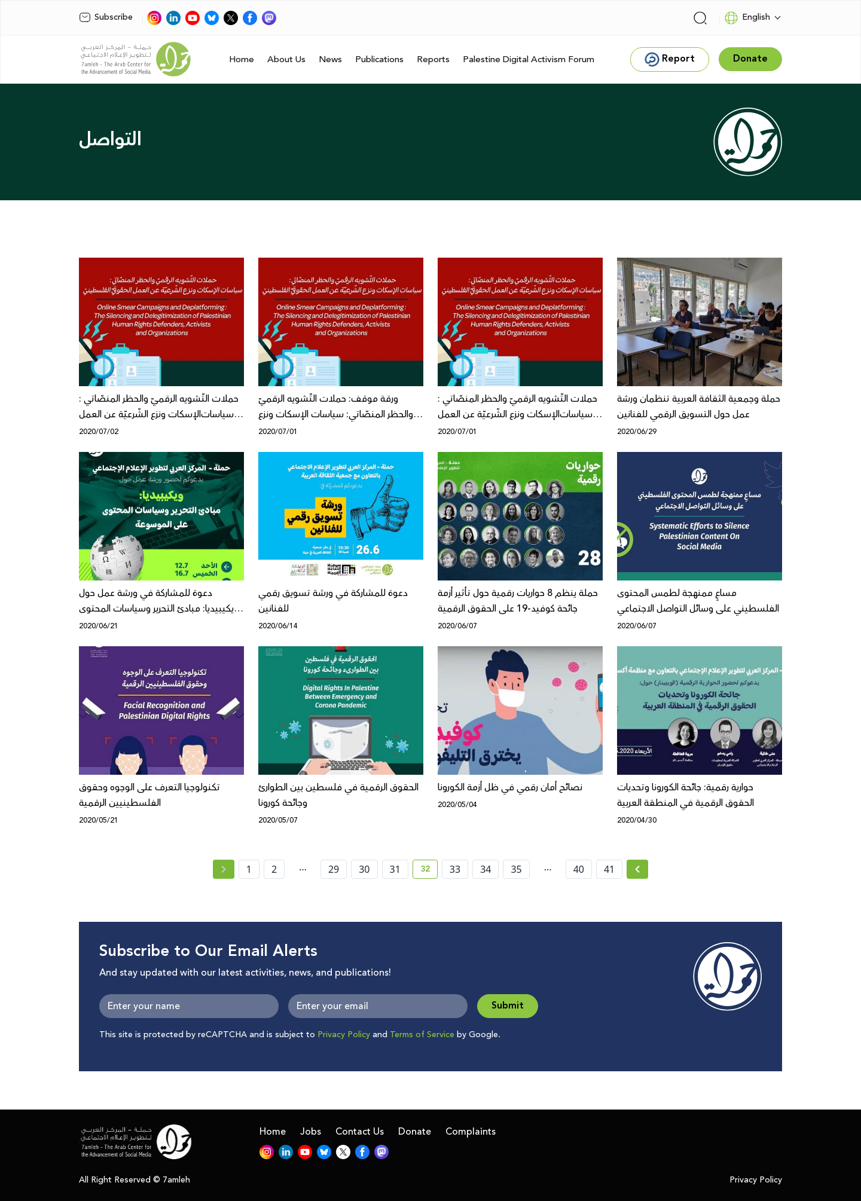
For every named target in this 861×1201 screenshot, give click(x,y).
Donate (414, 1131)
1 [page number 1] (249, 869)
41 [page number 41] (609, 869)
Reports (433, 59)
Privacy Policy (343, 1034)
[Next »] (637, 869)
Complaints (470, 1131)
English (747, 18)
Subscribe (106, 17)
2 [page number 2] (274, 869)
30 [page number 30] (364, 869)
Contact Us (359, 1131)
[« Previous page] (223, 869)
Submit (507, 1005)
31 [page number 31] (395, 869)
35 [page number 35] (516, 869)
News (330, 59)
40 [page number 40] (578, 869)
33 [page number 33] (455, 869)
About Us (286, 59)
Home (241, 59)
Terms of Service (422, 1034)
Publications (379, 59)
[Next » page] (637, 869)
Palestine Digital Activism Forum (528, 59)
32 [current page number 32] (429, 871)
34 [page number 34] (485, 869)
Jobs (310, 1131)
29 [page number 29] (333, 869)
